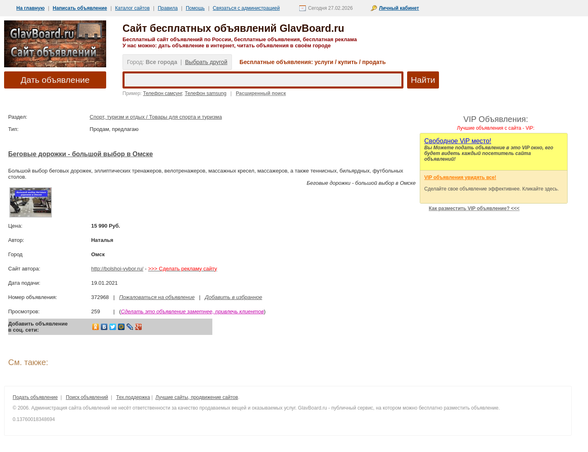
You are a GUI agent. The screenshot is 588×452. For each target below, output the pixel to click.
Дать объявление (55, 79)
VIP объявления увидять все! (460, 177)
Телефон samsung (206, 93)
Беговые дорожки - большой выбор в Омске (80, 154)
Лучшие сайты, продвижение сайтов (197, 397)
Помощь (195, 8)
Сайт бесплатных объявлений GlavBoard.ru (233, 28)
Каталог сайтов (132, 8)
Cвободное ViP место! (457, 140)
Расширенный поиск (261, 93)
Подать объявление (35, 397)
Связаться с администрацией (246, 8)
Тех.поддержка (133, 397)
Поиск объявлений (87, 397)
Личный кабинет (399, 8)
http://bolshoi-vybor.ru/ (117, 269)
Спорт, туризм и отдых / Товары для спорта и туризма (156, 117)
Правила (168, 8)
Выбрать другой (206, 62)
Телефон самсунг (162, 93)
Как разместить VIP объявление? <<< (474, 208)
